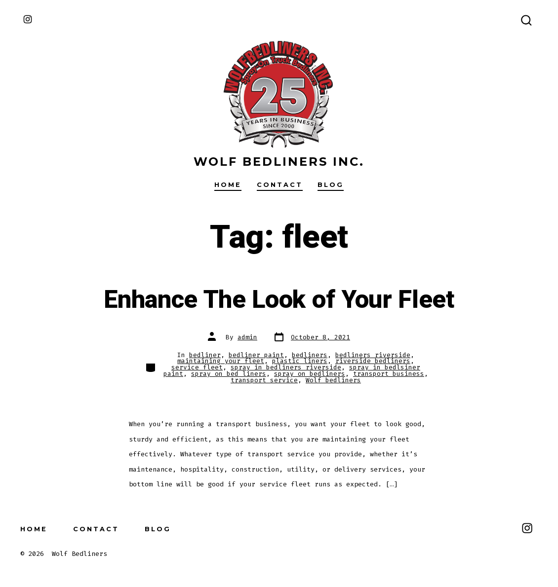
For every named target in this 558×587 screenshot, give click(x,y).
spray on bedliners (309, 373)
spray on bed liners (228, 373)
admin (247, 337)
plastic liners (299, 361)
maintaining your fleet (220, 361)
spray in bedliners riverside (286, 367)
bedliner (205, 355)
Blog (331, 184)
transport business (388, 373)
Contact (280, 184)
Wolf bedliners (333, 380)
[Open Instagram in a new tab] (27, 19)
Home (227, 184)
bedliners (309, 355)
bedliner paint (256, 355)
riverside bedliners (372, 361)
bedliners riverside (372, 355)
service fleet (197, 367)
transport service (264, 380)
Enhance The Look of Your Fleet (279, 300)
